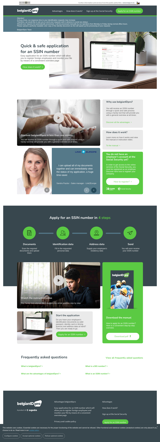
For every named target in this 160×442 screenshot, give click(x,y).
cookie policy (34, 430)
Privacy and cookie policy (65, 421)
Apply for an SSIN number (129, 11)
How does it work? (74, 11)
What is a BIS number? (95, 366)
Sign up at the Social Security (99, 11)
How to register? (122, 181)
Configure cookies (11, 436)
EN (26, 2)
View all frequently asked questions (124, 357)
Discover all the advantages (118, 122)
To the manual (112, 145)
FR (23, 2)
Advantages (57, 11)
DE (29, 2)
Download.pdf (121, 336)
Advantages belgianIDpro (65, 401)
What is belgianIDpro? (31, 366)
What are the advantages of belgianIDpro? (40, 374)
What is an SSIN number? (97, 374)
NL (20, 2)
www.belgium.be (129, 3)
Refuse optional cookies (54, 436)
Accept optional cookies (31, 436)
